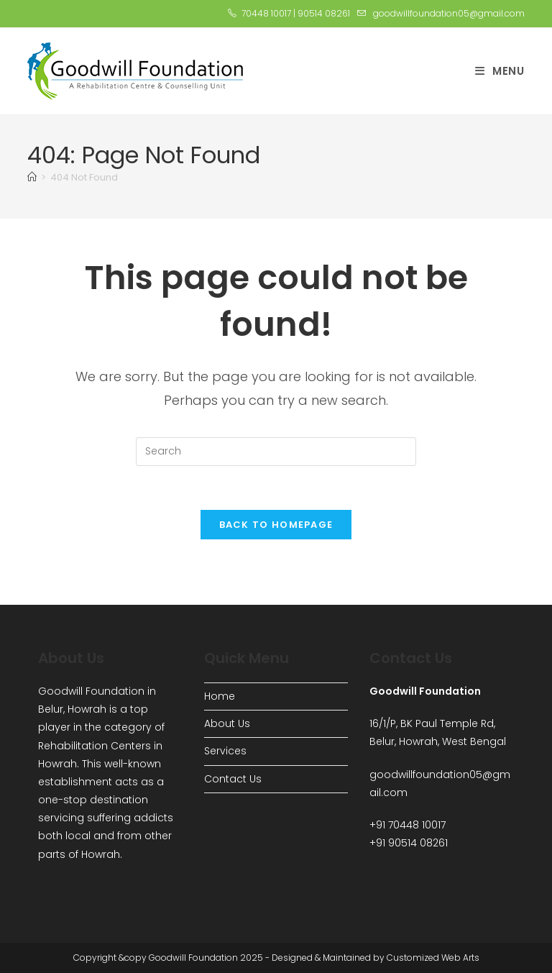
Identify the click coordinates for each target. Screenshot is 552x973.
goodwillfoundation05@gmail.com (449, 13)
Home (219, 696)
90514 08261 (324, 13)
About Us (227, 723)
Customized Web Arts (433, 957)
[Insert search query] (276, 451)
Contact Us (233, 779)
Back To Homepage (276, 524)
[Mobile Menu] (500, 70)
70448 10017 (266, 13)
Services (225, 751)
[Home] (32, 177)
